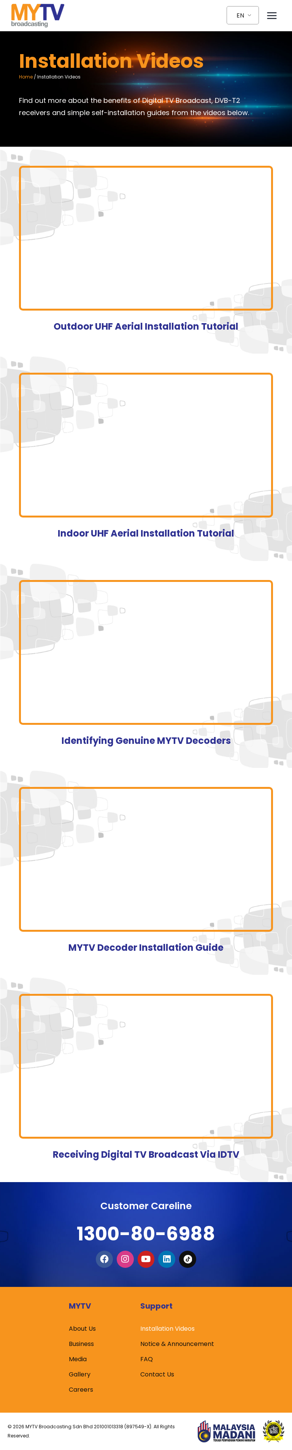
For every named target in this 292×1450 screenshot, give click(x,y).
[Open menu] (272, 15)
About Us (82, 1328)
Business (81, 1343)
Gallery (79, 1374)
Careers (81, 1389)
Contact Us (157, 1374)
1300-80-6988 (146, 1230)
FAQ (146, 1359)
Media (78, 1359)
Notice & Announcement (177, 1343)
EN (240, 15)
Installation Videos (167, 1328)
